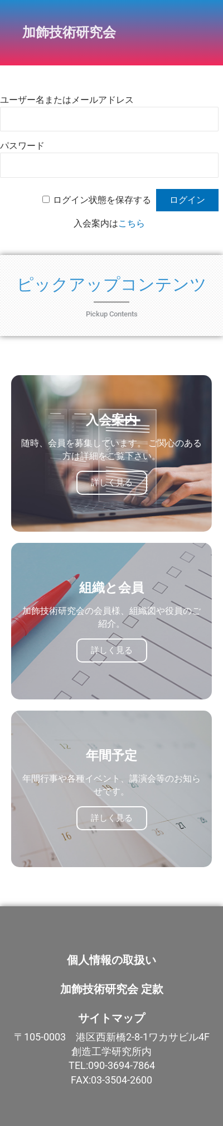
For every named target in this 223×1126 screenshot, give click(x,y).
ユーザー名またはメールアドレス (67, 100)
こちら (131, 223)
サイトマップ (111, 1018)
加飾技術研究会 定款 (111, 989)
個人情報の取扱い (111, 960)
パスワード (22, 145)
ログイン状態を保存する (102, 200)
